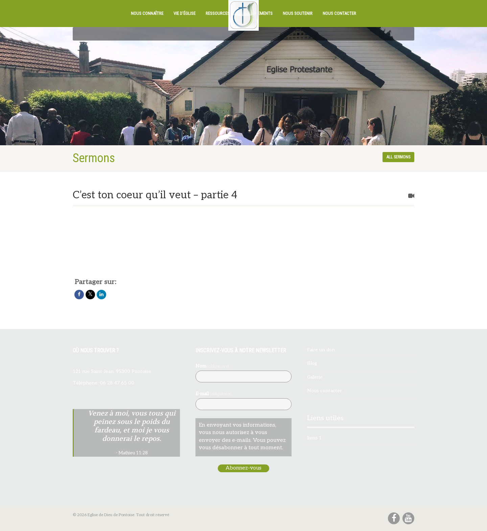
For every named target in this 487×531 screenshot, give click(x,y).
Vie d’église (184, 13)
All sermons (398, 157)
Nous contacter (339, 13)
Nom (212, 366)
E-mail (213, 394)
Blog (312, 363)
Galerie (315, 377)
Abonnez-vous (243, 468)
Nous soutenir (297, 13)
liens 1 (314, 438)
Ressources (218, 13)
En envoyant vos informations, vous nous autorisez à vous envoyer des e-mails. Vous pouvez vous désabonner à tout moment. (242, 436)
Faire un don (321, 350)
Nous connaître (147, 13)
